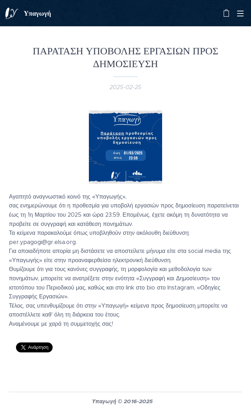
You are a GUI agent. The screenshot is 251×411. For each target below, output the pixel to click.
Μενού (240, 13)
